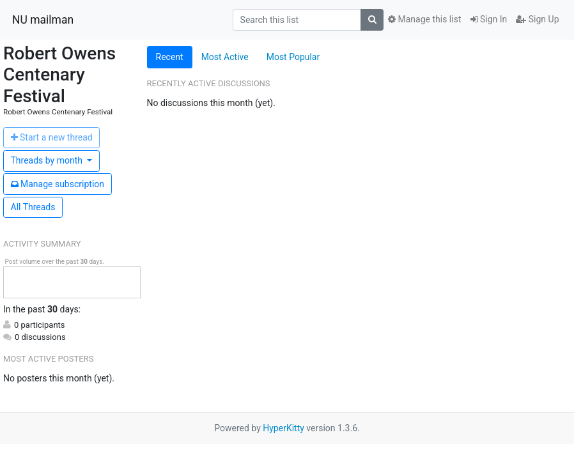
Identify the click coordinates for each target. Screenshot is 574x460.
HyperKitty (283, 428)
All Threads (33, 207)
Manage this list (424, 19)
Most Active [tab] (225, 57)
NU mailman (43, 19)
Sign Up (537, 19)
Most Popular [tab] (293, 57)
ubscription (58, 184)
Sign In (489, 19)
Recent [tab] (169, 57)
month (48, 160)
